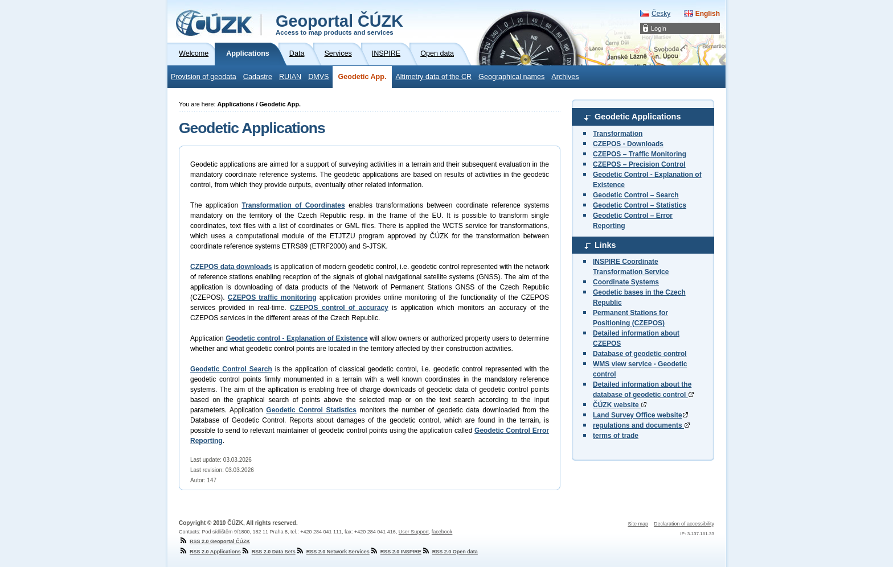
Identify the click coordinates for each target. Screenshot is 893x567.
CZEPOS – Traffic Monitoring (639, 154)
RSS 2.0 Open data (449, 551)
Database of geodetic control (640, 354)
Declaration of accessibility (684, 524)
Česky (661, 14)
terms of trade (615, 436)
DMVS (318, 77)
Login (658, 28)
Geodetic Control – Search (636, 195)
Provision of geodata (203, 77)
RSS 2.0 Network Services (333, 551)
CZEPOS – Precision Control (639, 164)
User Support (414, 532)
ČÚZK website (619, 405)
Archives (565, 77)
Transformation (617, 134)
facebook (442, 532)
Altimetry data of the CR (433, 77)
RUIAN (290, 77)
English (707, 14)
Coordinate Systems (626, 282)
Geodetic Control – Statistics (639, 205)
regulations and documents (641, 425)
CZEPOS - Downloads (628, 144)
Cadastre (257, 77)
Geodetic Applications (638, 116)
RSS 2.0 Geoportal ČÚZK (214, 541)
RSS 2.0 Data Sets (268, 551)
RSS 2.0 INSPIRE (395, 551)
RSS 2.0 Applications (210, 551)
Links (605, 245)
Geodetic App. (362, 77)
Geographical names (511, 77)
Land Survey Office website (640, 415)
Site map (638, 524)
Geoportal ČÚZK (339, 24)
